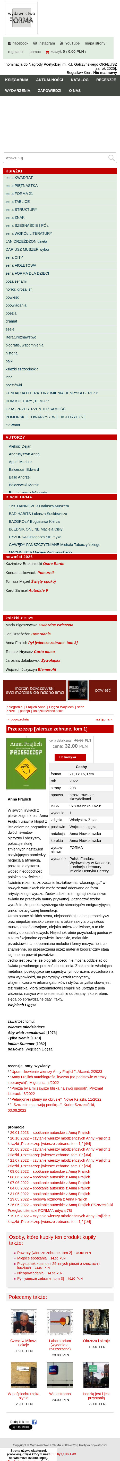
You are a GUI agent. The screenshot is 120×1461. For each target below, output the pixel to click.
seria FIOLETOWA (21, 265)
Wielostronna (60, 1394)
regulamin (16, 52)
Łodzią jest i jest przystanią (96, 1396)
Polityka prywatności (93, 1445)
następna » (103, 719)
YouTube (72, 43)
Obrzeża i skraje (96, 1341)
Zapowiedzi (49, 91)
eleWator (13, 425)
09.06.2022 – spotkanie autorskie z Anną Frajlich (50, 1171)
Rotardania (41, 634)
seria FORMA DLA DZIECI (27, 273)
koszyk (56, 51)
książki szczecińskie (22, 369)
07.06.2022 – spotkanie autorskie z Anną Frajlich (50, 1183)
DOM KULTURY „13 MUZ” (27, 401)
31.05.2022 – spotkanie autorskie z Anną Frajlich (50, 1194)
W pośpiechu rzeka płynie (23, 1396)
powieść (12, 297)
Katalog (80, 80)
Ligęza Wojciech (61, 707)
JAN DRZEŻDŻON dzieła (26, 241)
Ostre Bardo (53, 564)
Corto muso (44, 652)
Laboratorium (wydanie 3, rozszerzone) (60, 1345)
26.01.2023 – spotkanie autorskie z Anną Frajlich (50, 1132)
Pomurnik (46, 573)
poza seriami (16, 281)
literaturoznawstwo (21, 337)
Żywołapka (51, 660)
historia (12, 353)
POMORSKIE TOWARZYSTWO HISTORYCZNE (46, 417)
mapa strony (95, 43)
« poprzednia (18, 719)
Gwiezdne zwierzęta (56, 625)
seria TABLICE (18, 201)
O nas (75, 91)
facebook (20, 43)
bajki (9, 361)
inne (9, 377)
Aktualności (49, 80)
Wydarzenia (17, 91)
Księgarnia (16, 80)
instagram (47, 43)
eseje (10, 329)
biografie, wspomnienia (25, 345)
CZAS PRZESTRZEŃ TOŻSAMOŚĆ (36, 409)
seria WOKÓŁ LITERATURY (29, 233)
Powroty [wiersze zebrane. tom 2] (44, 1253)
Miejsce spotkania (32, 1258)
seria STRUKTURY (21, 209)
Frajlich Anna (36, 707)
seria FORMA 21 (19, 194)
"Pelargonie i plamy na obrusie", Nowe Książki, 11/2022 (55, 1099)
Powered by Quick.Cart (60, 1454)
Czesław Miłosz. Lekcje (23, 1343)
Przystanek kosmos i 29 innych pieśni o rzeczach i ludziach (58, 1266)
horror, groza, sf (19, 289)
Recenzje (106, 80)
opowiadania (16, 305)
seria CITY (14, 257)
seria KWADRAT (19, 178)
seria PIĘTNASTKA (22, 186)
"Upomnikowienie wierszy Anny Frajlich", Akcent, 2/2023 (56, 1071)
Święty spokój (43, 581)
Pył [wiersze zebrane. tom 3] (53, 643)
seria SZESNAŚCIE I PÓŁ (27, 225)
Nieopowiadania (30, 1273)
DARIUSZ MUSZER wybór (27, 249)
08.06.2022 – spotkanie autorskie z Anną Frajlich (50, 1177)
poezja (11, 313)
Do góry (114, 1442)
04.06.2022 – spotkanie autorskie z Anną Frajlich (50, 1188)
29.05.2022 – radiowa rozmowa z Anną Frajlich (48, 1199)
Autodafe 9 (38, 590)
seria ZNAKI (16, 217)
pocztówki (14, 385)
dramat (11, 321)
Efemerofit (47, 669)
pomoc (35, 52)
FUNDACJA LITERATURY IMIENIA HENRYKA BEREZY (52, 393)
